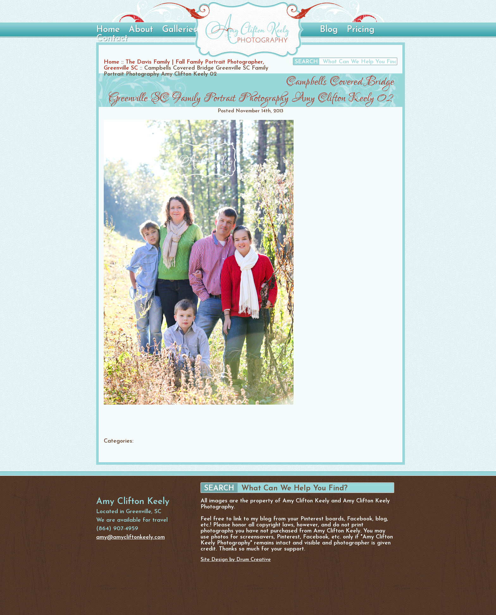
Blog (329, 29)
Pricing (361, 29)
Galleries (179, 29)
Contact (112, 38)
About (141, 29)
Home (108, 29)
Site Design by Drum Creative (236, 559)
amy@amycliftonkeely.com (130, 537)
